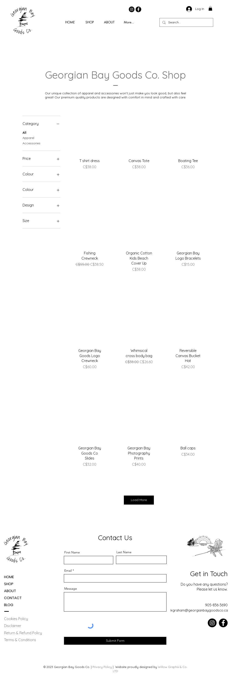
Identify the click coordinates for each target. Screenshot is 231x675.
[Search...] (185, 22)
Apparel (28, 137)
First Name (72, 552)
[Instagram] (131, 9)
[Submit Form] (115, 641)
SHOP (8, 584)
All (24, 132)
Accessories (31, 143)
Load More (139, 500)
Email (68, 570)
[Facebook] (138, 9)
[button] (210, 8)
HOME (9, 577)
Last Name (124, 552)
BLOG (8, 604)
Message (70, 588)
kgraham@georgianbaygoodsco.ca (199, 610)
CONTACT (13, 597)
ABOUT (10, 590)
